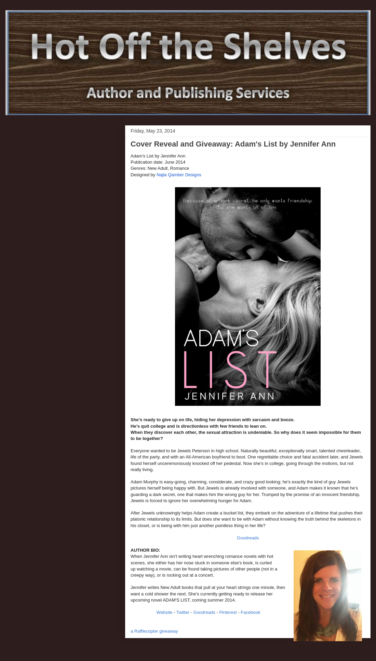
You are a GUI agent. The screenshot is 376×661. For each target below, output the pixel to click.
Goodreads (248, 537)
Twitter (182, 612)
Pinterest (228, 612)
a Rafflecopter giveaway (154, 631)
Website (165, 612)
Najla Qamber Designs (179, 174)
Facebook (250, 612)
